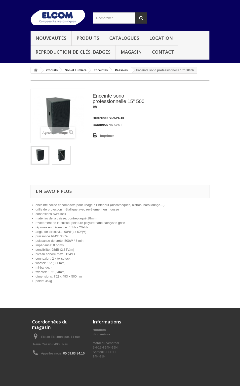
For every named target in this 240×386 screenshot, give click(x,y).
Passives (121, 70)
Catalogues (124, 38)
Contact (163, 52)
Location (161, 38)
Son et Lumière (75, 70)
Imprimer (107, 136)
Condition (100, 125)
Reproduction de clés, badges (73, 52)
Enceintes (101, 70)
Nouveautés (51, 38)
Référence (100, 118)
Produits (88, 38)
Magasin (131, 52)
